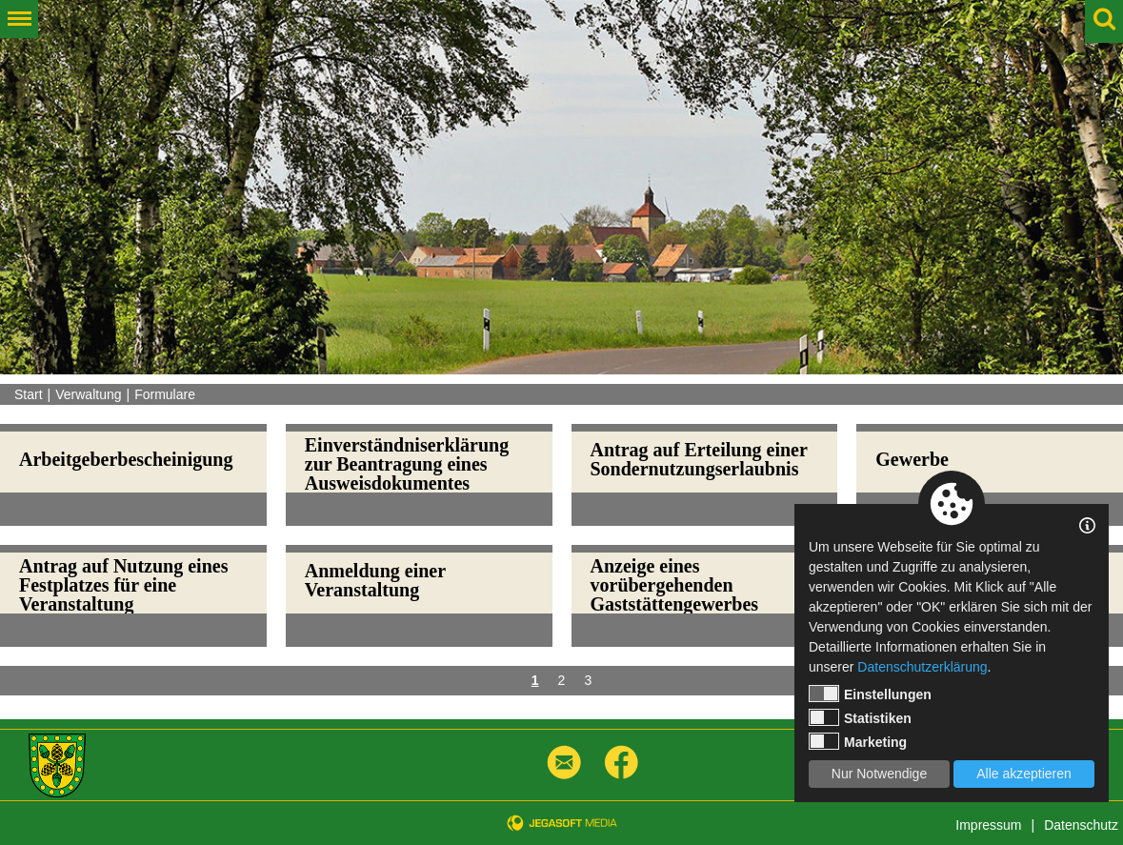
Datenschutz (1081, 825)
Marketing (858, 741)
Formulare (164, 394)
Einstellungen (870, 693)
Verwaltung (88, 394)
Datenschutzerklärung (922, 666)
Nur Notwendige (879, 773)
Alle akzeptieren (1024, 773)
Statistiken (860, 717)
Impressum (988, 825)
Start (28, 394)
